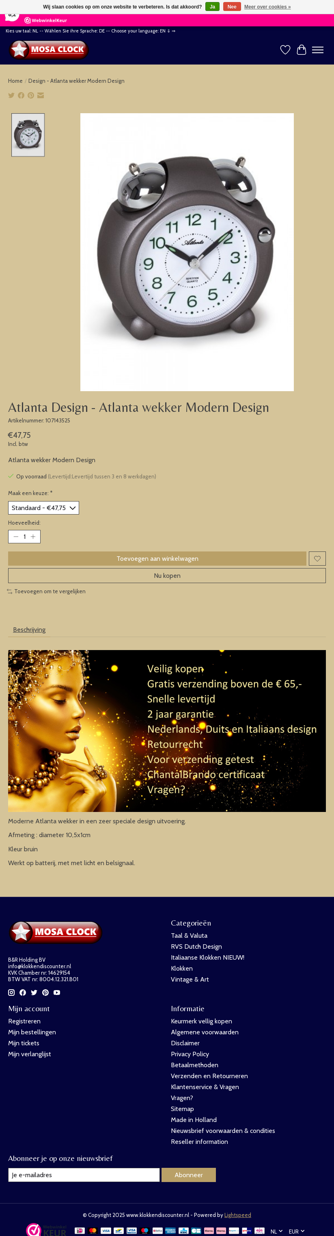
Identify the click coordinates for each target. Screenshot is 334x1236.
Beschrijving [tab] (29, 629)
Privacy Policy (190, 1054)
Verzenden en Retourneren (209, 1076)
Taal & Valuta (189, 935)
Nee (232, 7)
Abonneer (189, 1175)
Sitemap (182, 1109)
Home (15, 81)
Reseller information (199, 1142)
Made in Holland (194, 1120)
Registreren (24, 1021)
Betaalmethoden (194, 1065)
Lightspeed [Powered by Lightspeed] (237, 1215)
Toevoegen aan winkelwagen (157, 558)
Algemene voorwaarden (205, 1032)
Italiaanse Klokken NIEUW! (207, 957)
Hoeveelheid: (24, 522)
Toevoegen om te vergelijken (46, 591)
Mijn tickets (23, 1043)
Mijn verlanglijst (29, 1054)
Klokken (182, 968)
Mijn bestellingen (32, 1032)
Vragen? (182, 1098)
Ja (212, 7)
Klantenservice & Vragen (205, 1087)
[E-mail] (84, 1175)
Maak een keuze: (30, 493)
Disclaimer (185, 1043)
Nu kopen (167, 575)
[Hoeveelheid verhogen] (33, 537)
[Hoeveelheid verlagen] (16, 537)
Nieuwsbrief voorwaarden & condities (223, 1131)
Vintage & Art (190, 979)
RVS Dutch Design (196, 946)
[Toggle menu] (318, 50)
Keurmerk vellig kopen (201, 1021)
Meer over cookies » (267, 7)
